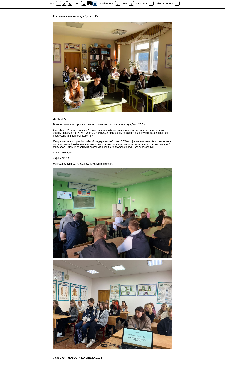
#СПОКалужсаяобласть (99, 164)
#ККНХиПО (59, 164)
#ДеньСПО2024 (76, 164)
